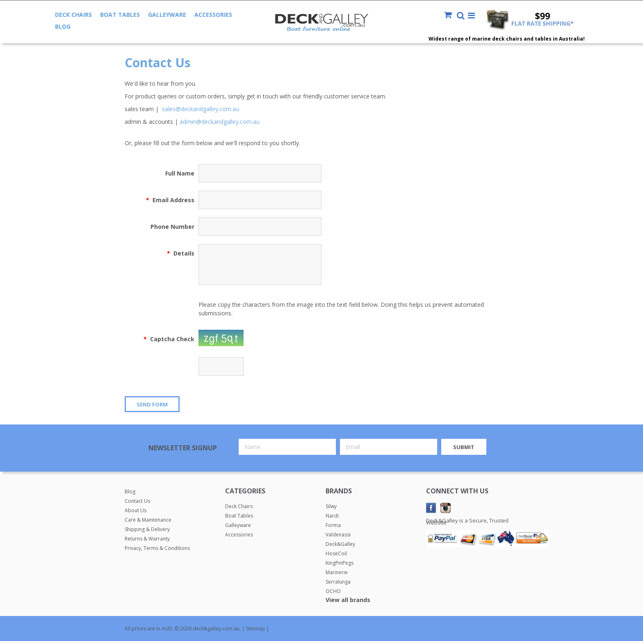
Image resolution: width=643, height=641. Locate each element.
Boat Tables (120, 14)
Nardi (332, 515)
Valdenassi (338, 534)
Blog (63, 26)
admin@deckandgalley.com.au (220, 121)
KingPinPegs (339, 562)
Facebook (431, 508)
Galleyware (167, 14)
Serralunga (338, 581)
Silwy (331, 506)
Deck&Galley (340, 544)
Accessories (213, 14)
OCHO (333, 591)
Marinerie (337, 572)
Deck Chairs (73, 14)
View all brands (348, 600)
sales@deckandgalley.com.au (200, 109)
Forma (333, 525)
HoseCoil (336, 553)
